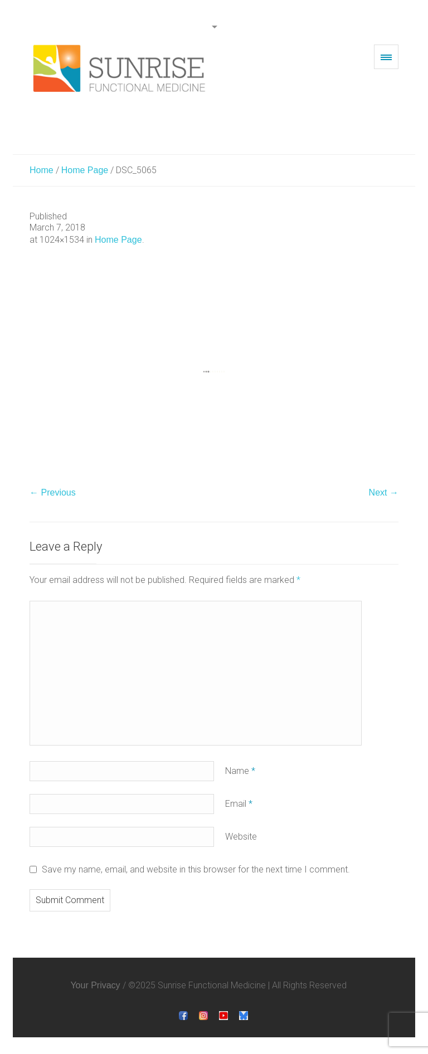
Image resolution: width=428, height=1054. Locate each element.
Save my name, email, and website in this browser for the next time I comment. (196, 869)
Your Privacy (95, 985)
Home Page (85, 170)
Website (241, 836)
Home (42, 170)
